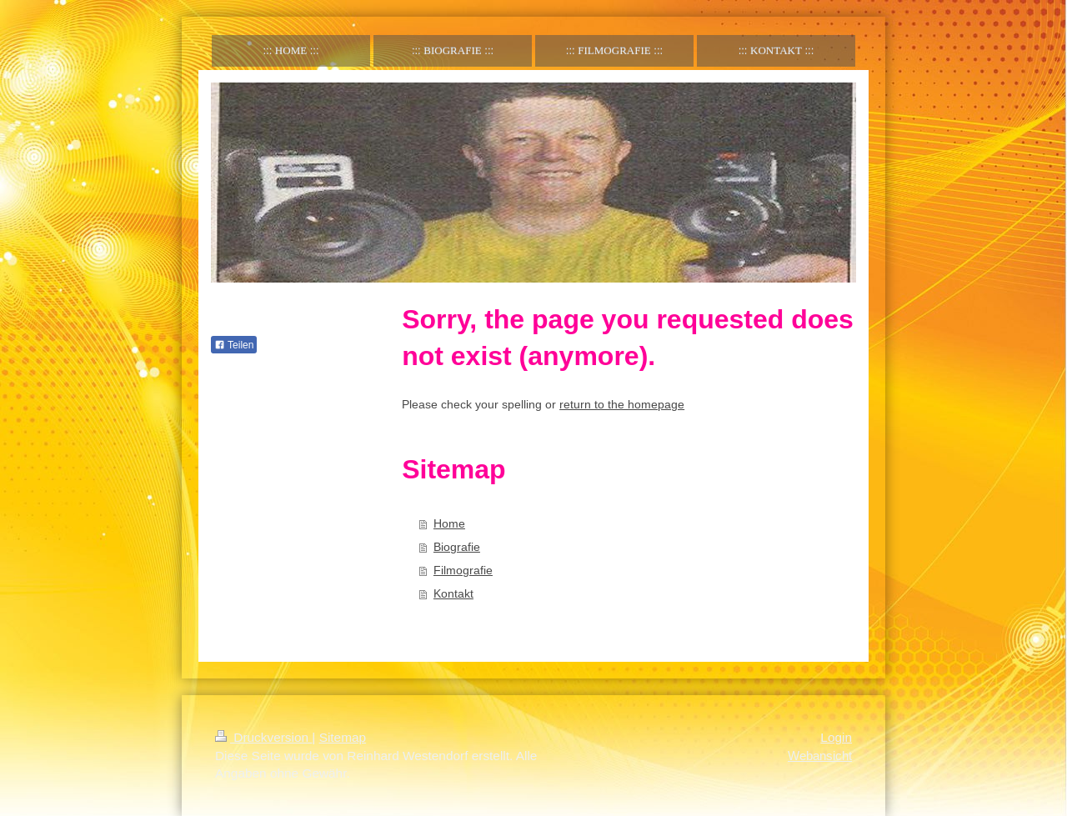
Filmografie (463, 570)
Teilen (233, 345)
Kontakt (453, 593)
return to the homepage (621, 404)
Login (836, 737)
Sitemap (342, 737)
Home (449, 523)
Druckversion (263, 737)
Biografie (456, 546)
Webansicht (820, 755)
